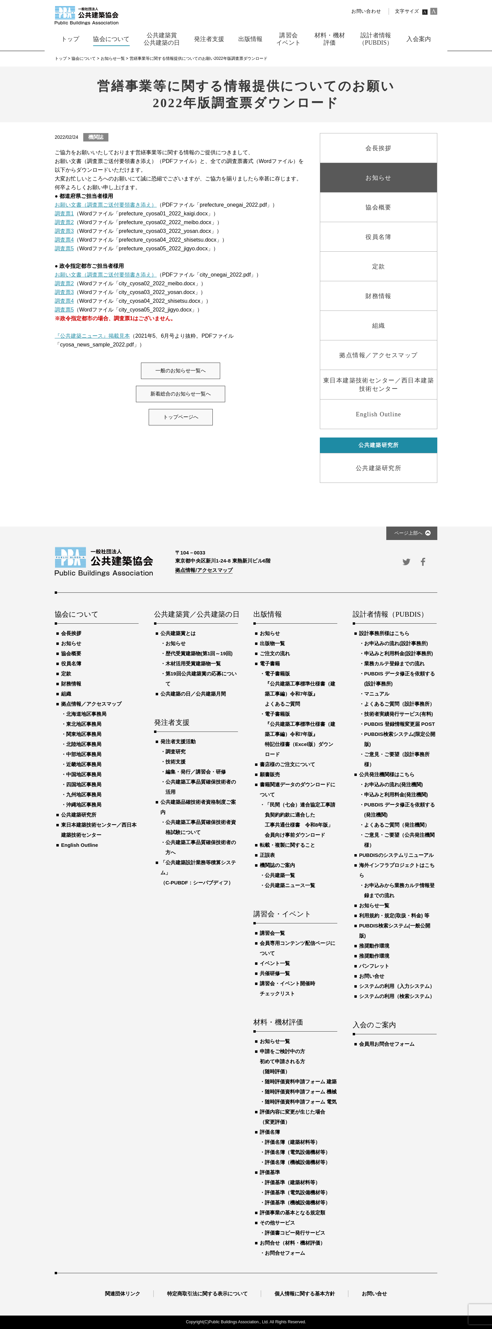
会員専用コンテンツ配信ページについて (297, 948)
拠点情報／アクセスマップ (91, 704)
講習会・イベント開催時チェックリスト (287, 988)
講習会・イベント (282, 914)
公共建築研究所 (78, 815)
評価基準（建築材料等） (292, 1182)
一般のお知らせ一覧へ (180, 370)
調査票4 (64, 240)
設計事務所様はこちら (384, 633)
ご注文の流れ (275, 653)
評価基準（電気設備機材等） (297, 1192)
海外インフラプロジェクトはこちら (397, 870)
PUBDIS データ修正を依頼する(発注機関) (399, 810)
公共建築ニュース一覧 (290, 885)
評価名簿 (270, 1132)
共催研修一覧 (275, 973)
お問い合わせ (366, 11)
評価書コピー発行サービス (295, 1233)
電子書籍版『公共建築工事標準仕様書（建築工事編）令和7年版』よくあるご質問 (300, 689)
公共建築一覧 (280, 875)
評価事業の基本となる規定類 (292, 1212)
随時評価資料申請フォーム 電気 (301, 1102)
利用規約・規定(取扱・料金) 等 (394, 915)
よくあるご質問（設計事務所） (399, 704)
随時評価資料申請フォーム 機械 (301, 1091)
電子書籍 (270, 663)
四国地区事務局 (83, 784)
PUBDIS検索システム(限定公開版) (399, 739)
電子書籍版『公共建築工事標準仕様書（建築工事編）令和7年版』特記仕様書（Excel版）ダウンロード (300, 734)
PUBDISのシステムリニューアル (396, 855)
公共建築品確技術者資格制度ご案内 (198, 807)
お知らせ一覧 (275, 1041)
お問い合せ (371, 976)
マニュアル (376, 694)
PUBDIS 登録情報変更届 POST (399, 724)
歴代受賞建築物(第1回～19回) (199, 653)
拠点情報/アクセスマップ (204, 570)
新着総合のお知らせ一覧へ (180, 394)
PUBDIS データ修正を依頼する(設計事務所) (399, 679)
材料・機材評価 (278, 1022)
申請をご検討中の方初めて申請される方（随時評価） (282, 1061)
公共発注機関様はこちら (386, 774)
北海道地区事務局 (86, 714)
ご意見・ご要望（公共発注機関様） (399, 840)
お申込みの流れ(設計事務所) (396, 643)
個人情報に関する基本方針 (305, 1293)
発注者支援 (172, 722)
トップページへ (180, 417)
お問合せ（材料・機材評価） (292, 1243)
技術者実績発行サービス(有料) (398, 714)
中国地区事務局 (83, 774)
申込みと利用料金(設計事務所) (398, 653)
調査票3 (64, 231)
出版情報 (267, 614)
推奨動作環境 (374, 946)
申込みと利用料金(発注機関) (396, 794)
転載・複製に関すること (287, 845)
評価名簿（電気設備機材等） (297, 1152)
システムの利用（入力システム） (397, 986)
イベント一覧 (275, 963)
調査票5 (64, 248)
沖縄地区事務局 (83, 804)
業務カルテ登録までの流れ (394, 663)
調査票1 (64, 213)
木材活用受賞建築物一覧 (193, 663)
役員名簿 (71, 663)
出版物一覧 (272, 643)
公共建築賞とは (178, 633)
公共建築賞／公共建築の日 (196, 614)
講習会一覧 (272, 933)
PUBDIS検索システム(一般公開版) (394, 931)
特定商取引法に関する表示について (207, 1293)
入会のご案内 (374, 1025)
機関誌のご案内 (277, 865)
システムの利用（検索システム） (397, 996)
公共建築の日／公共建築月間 (193, 694)
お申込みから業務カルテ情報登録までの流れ (399, 890)
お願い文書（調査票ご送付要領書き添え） (106, 205)
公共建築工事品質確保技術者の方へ (200, 847)
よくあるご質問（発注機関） (397, 825)
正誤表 (267, 855)
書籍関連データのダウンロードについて (297, 789)
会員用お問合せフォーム (386, 1044)
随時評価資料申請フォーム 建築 (301, 1081)
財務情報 (71, 684)
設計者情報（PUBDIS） (390, 614)
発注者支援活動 (178, 741)
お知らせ (71, 643)
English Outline (79, 845)
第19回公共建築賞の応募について (201, 679)
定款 (66, 673)
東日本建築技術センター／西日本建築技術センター (99, 830)
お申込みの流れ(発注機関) (393, 784)
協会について (77, 614)
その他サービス (277, 1223)
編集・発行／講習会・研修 (195, 772)
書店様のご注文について (287, 764)
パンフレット (374, 966)
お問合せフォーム (285, 1253)
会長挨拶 (71, 633)
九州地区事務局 (83, 794)
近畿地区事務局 (83, 764)
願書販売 (270, 774)
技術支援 (175, 761)
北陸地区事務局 (83, 744)
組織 (66, 694)
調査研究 (175, 751)
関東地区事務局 (83, 734)
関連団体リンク (122, 1293)
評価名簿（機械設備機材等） (297, 1162)
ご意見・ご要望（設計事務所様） (397, 759)
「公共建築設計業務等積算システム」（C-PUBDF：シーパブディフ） (198, 872)
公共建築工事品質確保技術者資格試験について (200, 827)
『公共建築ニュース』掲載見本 (92, 336)
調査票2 (64, 222)
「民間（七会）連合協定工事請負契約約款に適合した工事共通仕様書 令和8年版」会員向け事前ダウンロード (300, 820)
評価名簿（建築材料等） (292, 1142)
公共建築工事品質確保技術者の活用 (200, 787)
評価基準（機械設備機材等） (297, 1202)
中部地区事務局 (83, 754)
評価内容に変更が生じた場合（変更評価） (292, 1117)
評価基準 (270, 1172)
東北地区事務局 (83, 724)
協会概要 (71, 653)
